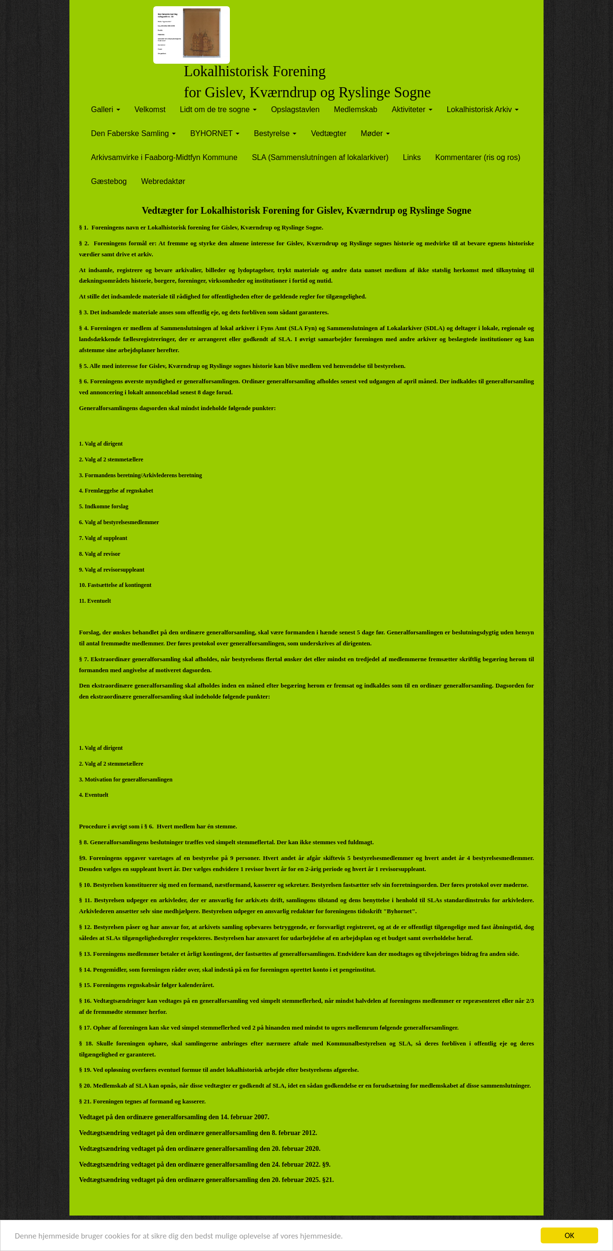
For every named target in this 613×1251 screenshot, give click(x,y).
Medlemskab (355, 109)
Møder (375, 133)
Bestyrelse (275, 133)
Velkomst (150, 109)
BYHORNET (214, 133)
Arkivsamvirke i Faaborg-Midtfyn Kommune (164, 157)
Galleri (105, 109)
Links (411, 157)
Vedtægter (328, 133)
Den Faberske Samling (133, 133)
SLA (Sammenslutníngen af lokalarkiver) (320, 157)
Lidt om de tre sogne (218, 109)
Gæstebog (109, 181)
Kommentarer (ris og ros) (478, 157)
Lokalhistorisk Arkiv (483, 109)
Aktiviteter (412, 109)
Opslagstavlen (295, 109)
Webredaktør (163, 181)
